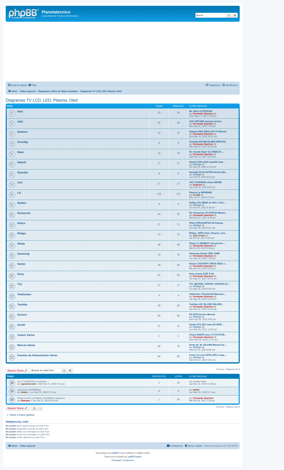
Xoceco (22, 314)
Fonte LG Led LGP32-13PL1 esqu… (208, 355)
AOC (20, 121)
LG (19, 192)
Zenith (21, 324)
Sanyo (21, 263)
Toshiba (22, 304)
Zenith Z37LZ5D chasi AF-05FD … (207, 324)
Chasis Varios (26, 334)
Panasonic (24, 213)
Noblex (21, 202)
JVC (20, 182)
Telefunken (24, 294)
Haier (20, 152)
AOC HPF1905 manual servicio (205, 121)
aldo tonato (199, 235)
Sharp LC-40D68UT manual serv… (207, 243)
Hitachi (21, 162)
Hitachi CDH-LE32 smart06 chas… (207, 162)
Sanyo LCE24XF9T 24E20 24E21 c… (208, 263)
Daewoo (22, 131)
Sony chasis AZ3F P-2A (201, 273)
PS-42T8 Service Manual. (202, 314)
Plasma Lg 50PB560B (200, 192)
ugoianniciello (28, 384)
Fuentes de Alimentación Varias (37, 355)
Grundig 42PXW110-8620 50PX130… (208, 141)
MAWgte (197, 164)
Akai (20, 111)
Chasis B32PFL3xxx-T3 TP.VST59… (208, 334)
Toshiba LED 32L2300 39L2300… (206, 304)
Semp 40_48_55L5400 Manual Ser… (208, 345)
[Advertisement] (127, 52)
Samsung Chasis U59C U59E (204, 253)
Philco (21, 223)
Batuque (25, 400)
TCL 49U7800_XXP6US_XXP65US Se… (209, 284)
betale (24, 392)
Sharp (21, 243)
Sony (20, 274)
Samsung (23, 253)
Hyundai (22, 172)
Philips (21, 233)
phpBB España (134, 457)
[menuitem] (32, 85)
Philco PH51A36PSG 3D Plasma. (206, 223)
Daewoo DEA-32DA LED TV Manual (207, 131)
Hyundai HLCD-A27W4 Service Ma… (208, 172)
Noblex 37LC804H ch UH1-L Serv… (207, 202)
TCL (20, 284)
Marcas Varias (26, 345)
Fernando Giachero (203, 113)
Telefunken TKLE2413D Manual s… (207, 294)
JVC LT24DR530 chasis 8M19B (205, 182)
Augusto (197, 184)
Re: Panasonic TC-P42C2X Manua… (208, 213)
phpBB (114, 453)
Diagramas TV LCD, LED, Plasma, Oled (42, 100)
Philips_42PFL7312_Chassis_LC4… (208, 233)
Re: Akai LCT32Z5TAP (200, 111)
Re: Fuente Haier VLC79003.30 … (206, 152)
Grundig (22, 141)
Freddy (197, 195)
